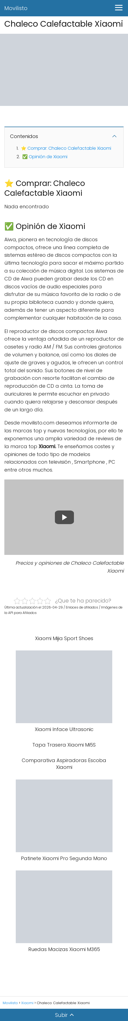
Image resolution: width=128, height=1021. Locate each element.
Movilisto (15, 8)
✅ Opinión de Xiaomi (44, 157)
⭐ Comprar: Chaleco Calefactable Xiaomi (66, 148)
